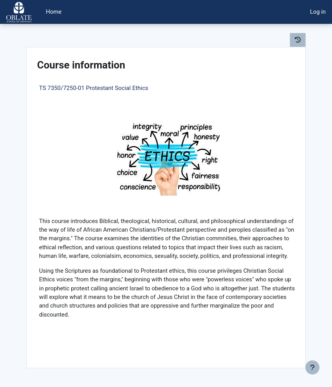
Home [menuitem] (53, 11)
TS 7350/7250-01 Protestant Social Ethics (93, 88)
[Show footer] (312, 367)
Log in (318, 11)
